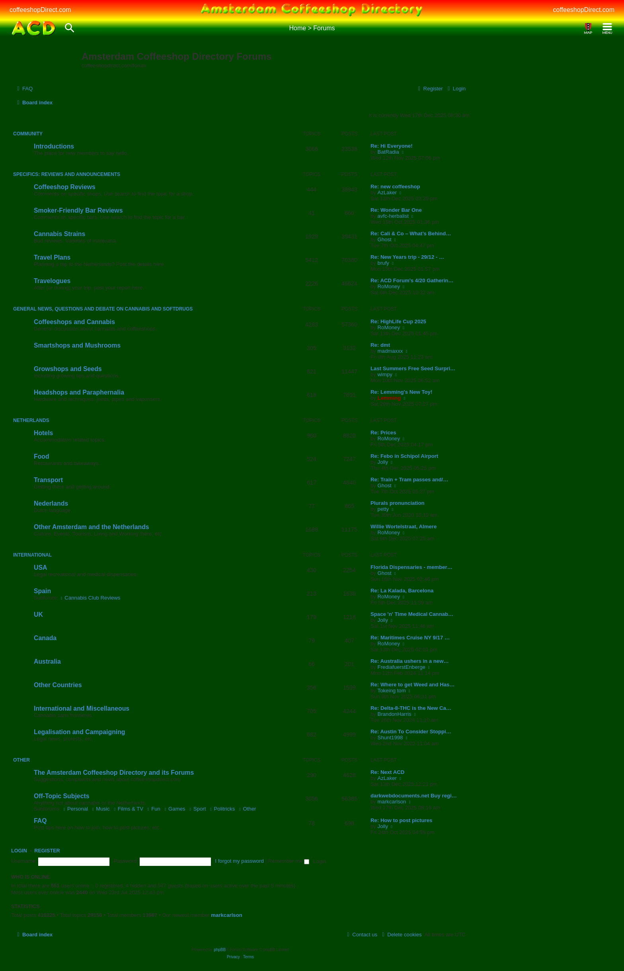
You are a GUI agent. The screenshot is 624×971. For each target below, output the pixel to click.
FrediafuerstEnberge (401, 667)
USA (40, 567)
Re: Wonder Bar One (396, 210)
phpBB (220, 950)
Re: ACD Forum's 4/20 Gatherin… (412, 280)
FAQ (40, 820)
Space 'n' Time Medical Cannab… (411, 614)
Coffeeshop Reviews (65, 187)
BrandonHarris (394, 714)
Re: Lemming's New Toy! (401, 392)
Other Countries (58, 685)
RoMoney (389, 286)
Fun (153, 809)
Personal (75, 809)
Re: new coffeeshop (395, 187)
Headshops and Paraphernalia (79, 392)
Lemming (389, 398)
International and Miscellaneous (81, 708)
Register (47, 851)
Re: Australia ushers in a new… (409, 661)
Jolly (383, 462)
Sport (197, 809)
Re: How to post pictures (401, 820)
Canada (45, 638)
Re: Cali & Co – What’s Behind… (410, 233)
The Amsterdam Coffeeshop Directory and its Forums (114, 772)
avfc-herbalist (393, 216)
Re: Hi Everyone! (391, 146)
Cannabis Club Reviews (90, 598)
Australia (47, 661)
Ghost (385, 239)
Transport (48, 480)
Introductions (54, 146)
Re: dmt (380, 345)
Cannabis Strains (59, 234)
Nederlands (51, 503)
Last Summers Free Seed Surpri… (412, 368)
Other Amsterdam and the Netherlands (91, 527)
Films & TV (128, 809)
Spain (42, 591)
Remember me (289, 861)
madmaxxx (390, 351)
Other (21, 760)
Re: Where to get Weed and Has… (412, 685)
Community (28, 134)
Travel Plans (52, 257)
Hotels (43, 433)
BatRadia (388, 152)
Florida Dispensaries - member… (411, 567)
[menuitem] (24, 88)
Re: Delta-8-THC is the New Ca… (410, 708)
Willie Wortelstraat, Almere (403, 526)
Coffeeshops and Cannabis (74, 321)
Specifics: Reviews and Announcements (66, 174)
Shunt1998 (390, 737)
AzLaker (387, 192)
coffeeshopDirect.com (40, 9)
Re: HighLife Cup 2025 (398, 321)
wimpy (385, 374)
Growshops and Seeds (68, 368)
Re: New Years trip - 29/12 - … (407, 257)
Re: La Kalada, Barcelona (401, 591)
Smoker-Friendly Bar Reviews (78, 210)
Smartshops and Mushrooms (77, 345)
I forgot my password (239, 861)
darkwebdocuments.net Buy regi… (413, 796)
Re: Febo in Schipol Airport (404, 456)
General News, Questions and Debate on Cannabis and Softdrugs (103, 309)
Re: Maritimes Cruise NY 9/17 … (410, 638)
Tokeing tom (392, 691)
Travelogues (52, 280)
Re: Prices (383, 433)
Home (297, 28)
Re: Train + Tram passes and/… (409, 480)
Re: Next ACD (387, 772)
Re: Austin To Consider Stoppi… (410, 732)
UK (38, 614)
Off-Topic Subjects (62, 796)
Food (41, 456)
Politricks (222, 809)
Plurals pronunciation (397, 503)
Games (174, 809)
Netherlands (31, 420)
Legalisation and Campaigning (79, 732)
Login (19, 851)
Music (100, 809)
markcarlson (392, 802)
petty (383, 509)
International (32, 555)
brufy (383, 263)
